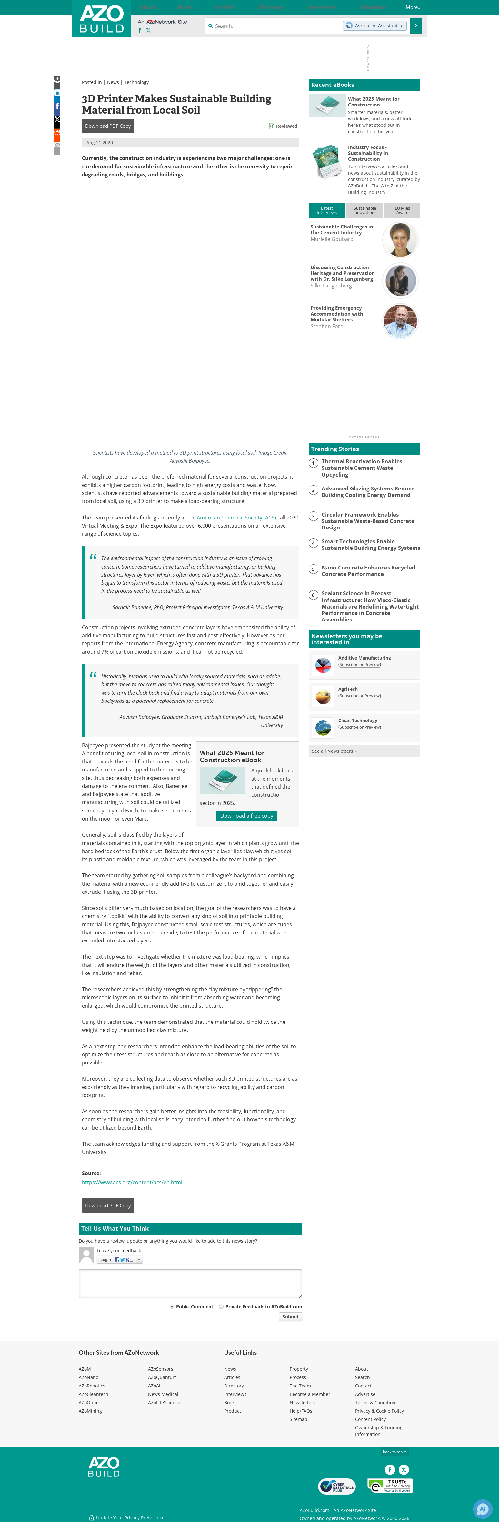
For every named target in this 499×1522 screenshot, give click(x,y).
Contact (363, 1386)
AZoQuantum (162, 1377)
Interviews (235, 1394)
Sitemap (298, 1419)
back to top (395, 1452)
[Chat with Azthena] (483, 1509)
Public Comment (194, 1307)
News (113, 82)
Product (232, 1411)
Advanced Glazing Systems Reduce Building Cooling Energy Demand (363, 490)
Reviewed (286, 126)
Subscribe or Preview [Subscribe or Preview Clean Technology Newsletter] (360, 716)
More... (407, 7)
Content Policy (370, 1419)
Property (299, 1369)
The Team (300, 1386)
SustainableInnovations (364, 210)
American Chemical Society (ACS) (236, 517)
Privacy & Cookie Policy (379, 1411)
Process (298, 1377)
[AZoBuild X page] (148, 30)
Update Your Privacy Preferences (127, 1514)
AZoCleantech (93, 1394)
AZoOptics (90, 1402)
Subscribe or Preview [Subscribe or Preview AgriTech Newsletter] (360, 684)
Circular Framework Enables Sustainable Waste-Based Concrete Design (371, 516)
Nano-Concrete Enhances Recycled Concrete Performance (364, 568)
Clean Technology (357, 709)
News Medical (163, 1394)
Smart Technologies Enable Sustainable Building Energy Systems (369, 542)
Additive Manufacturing (364, 646)
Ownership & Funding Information (379, 1431)
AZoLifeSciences (165, 1402)
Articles (232, 1377)
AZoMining (90, 1411)
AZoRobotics (92, 1386)
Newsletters (302, 1402)
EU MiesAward (402, 210)
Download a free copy (246, 815)
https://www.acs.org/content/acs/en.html (132, 1182)
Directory (234, 1386)
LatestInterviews (327, 210)
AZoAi (154, 1386)
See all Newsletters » (334, 740)
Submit (291, 1317)
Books (230, 1402)
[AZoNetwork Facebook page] (140, 30)
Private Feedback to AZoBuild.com (263, 1307)
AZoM (85, 1369)
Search (362, 1377)
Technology (136, 82)
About (361, 1369)
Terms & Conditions (376, 1402)
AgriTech (348, 678)
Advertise (365, 1394)
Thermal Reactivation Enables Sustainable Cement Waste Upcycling (367, 464)
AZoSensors (160, 1369)
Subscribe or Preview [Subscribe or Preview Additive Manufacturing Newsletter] (360, 653)
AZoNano (88, 1377)
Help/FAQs (301, 1411)
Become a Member (310, 1394)
